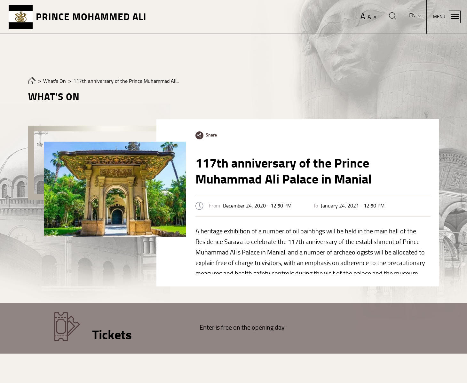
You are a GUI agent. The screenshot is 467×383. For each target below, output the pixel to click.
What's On (54, 81)
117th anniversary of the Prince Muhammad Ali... (126, 81)
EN (413, 15)
